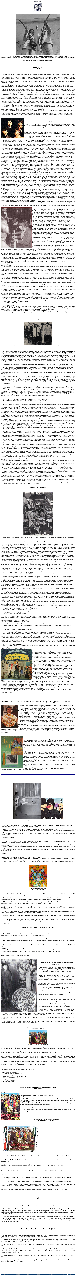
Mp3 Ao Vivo (6, 1274)
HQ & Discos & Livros (50, 1274)
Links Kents (28, 1274)
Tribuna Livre (17, 1274)
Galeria (38, 1274)
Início (71, 1274)
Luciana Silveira (35, 1028)
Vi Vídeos (62, 1274)
